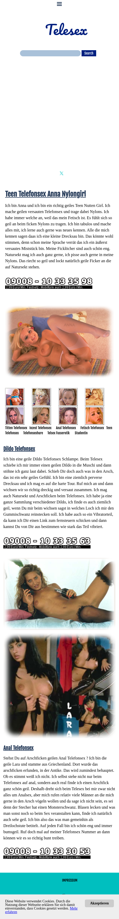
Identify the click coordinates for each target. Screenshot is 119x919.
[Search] (50, 53)
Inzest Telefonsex (40, 428)
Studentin (81, 433)
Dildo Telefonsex (47, 459)
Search (88, 53)
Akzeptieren (99, 903)
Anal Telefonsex (66, 428)
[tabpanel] (59, 242)
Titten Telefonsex (16, 428)
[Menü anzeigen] (59, 4)
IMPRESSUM (69, 880)
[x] (61, 173)
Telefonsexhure (33, 433)
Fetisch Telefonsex (92, 428)
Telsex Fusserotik (58, 433)
